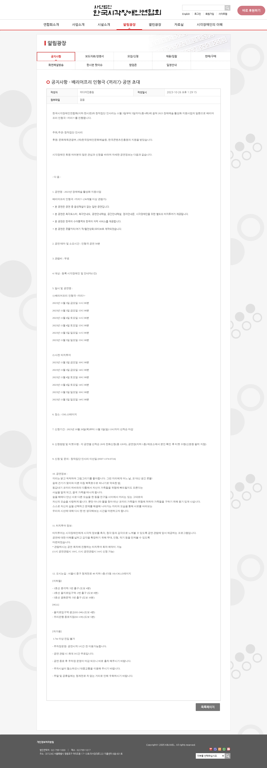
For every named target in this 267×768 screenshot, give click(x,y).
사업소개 (78, 24)
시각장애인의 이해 (209, 24)
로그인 (197, 14)
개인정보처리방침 (45, 742)
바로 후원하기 (251, 10)
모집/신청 (132, 56)
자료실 (179, 24)
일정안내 (172, 65)
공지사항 (56, 56)
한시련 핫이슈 (94, 65)
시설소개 (104, 24)
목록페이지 (205, 707)
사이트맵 (223, 14)
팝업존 (133, 65)
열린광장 (155, 24)
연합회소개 (51, 24)
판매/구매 (210, 56)
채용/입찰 (171, 56)
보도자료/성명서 (94, 56)
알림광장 (129, 24)
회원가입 (209, 14)
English (186, 14)
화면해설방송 (56, 65)
